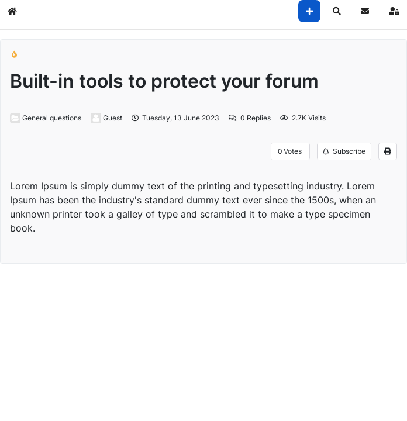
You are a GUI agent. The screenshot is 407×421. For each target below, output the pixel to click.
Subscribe (344, 151)
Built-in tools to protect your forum (164, 81)
